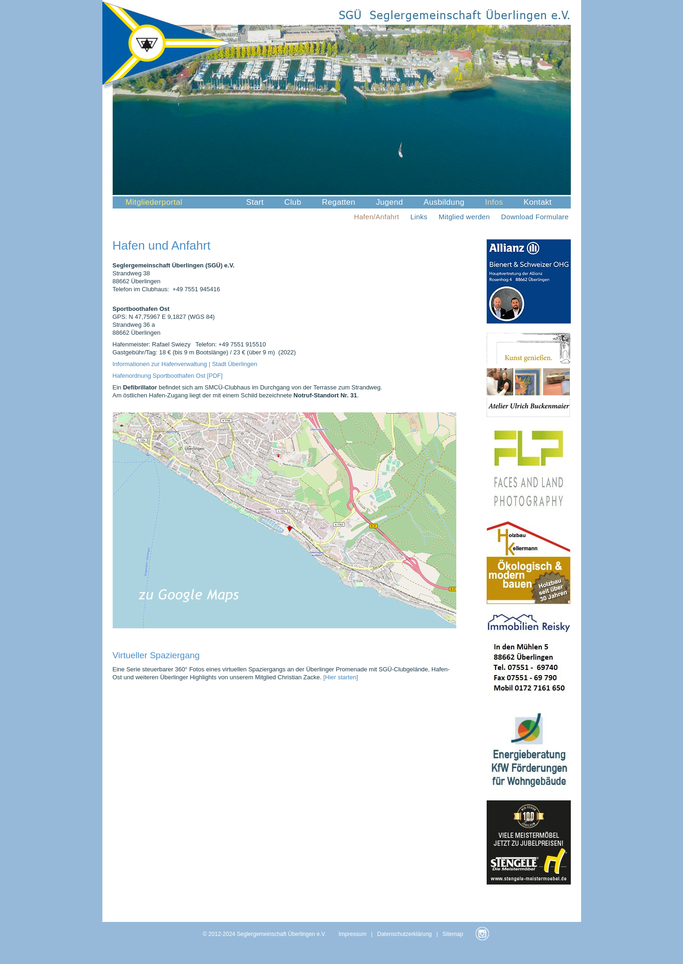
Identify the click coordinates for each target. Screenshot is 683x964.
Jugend (389, 202)
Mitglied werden (464, 217)
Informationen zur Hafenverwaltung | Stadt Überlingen (185, 363)
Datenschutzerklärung (404, 934)
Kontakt (538, 202)
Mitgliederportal (154, 202)
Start (255, 202)
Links (419, 217)
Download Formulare (535, 217)
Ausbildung (444, 202)
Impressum (352, 934)
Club (292, 202)
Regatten (338, 202)
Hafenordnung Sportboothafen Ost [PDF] (168, 375)
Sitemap (453, 934)
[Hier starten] (340, 677)
